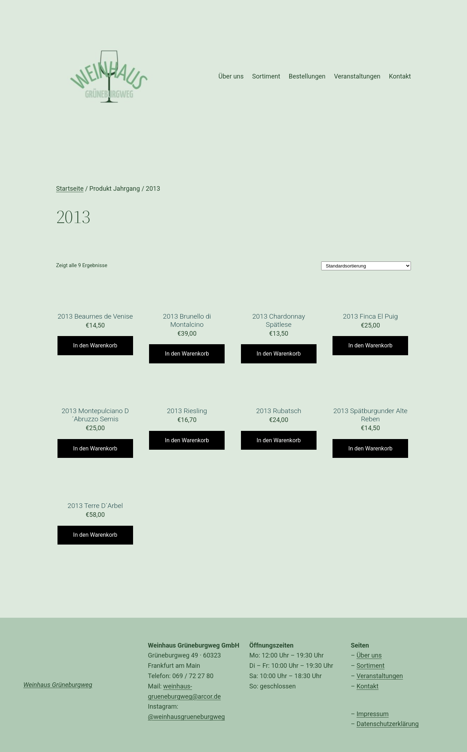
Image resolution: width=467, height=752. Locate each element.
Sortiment (371, 665)
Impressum (373, 714)
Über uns (369, 655)
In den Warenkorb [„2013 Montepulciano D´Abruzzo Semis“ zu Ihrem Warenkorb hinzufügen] (95, 448)
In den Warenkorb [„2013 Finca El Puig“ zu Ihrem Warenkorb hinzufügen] (370, 345)
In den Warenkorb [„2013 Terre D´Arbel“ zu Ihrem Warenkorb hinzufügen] (95, 534)
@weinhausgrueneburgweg (186, 716)
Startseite (69, 188)
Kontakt (368, 686)
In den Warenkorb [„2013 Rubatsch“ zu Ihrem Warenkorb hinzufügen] (279, 440)
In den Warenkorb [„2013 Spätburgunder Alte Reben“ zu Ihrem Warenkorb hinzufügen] (370, 448)
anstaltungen (384, 676)
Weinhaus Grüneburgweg (57, 684)
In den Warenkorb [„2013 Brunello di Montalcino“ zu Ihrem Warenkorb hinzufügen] (187, 353)
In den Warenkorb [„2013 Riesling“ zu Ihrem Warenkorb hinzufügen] (187, 440)
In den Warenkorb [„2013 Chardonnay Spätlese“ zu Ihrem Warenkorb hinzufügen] (279, 353)
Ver (361, 676)
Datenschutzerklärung (388, 723)
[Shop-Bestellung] (366, 265)
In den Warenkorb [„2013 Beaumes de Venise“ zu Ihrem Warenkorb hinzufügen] (95, 345)
